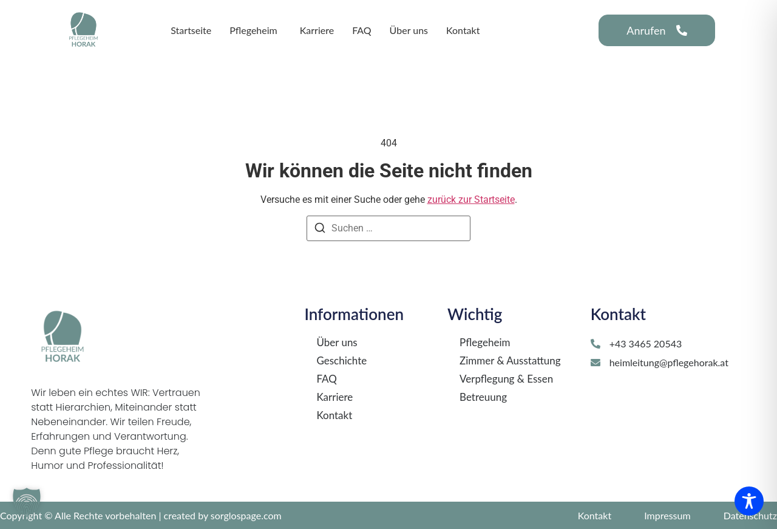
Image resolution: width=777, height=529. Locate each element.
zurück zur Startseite (471, 199)
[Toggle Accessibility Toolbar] (749, 501)
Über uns (336, 342)
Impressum (667, 515)
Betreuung (483, 397)
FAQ (326, 379)
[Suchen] (320, 230)
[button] (26, 502)
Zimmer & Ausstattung (510, 361)
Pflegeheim (485, 342)
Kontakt (334, 415)
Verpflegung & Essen (506, 379)
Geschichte (341, 361)
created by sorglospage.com (223, 515)
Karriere (334, 397)
